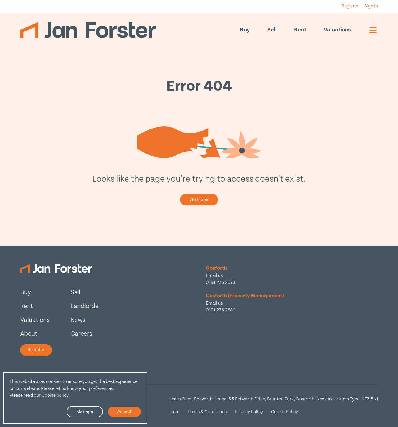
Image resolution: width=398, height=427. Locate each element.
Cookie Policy (284, 412)
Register (36, 350)
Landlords (84, 306)
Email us (214, 275)
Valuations (337, 30)
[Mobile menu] (373, 30)
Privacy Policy (249, 412)
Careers (81, 333)
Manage (84, 411)
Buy (245, 30)
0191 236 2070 (220, 282)
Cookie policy (55, 395)
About (28, 333)
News (78, 320)
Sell (272, 30)
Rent (300, 30)
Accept (124, 411)
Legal (173, 412)
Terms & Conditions (207, 412)
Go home (199, 199)
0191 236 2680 (221, 310)
